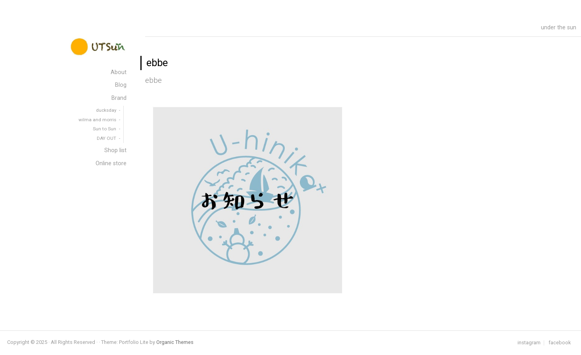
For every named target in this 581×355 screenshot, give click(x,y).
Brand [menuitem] (119, 98)
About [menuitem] (119, 72)
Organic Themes (175, 342)
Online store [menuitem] (111, 163)
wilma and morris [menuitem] (97, 119)
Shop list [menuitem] (115, 150)
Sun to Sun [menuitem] (104, 129)
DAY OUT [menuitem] (106, 138)
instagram (529, 342)
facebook (559, 342)
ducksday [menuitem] (106, 110)
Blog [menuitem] (121, 85)
